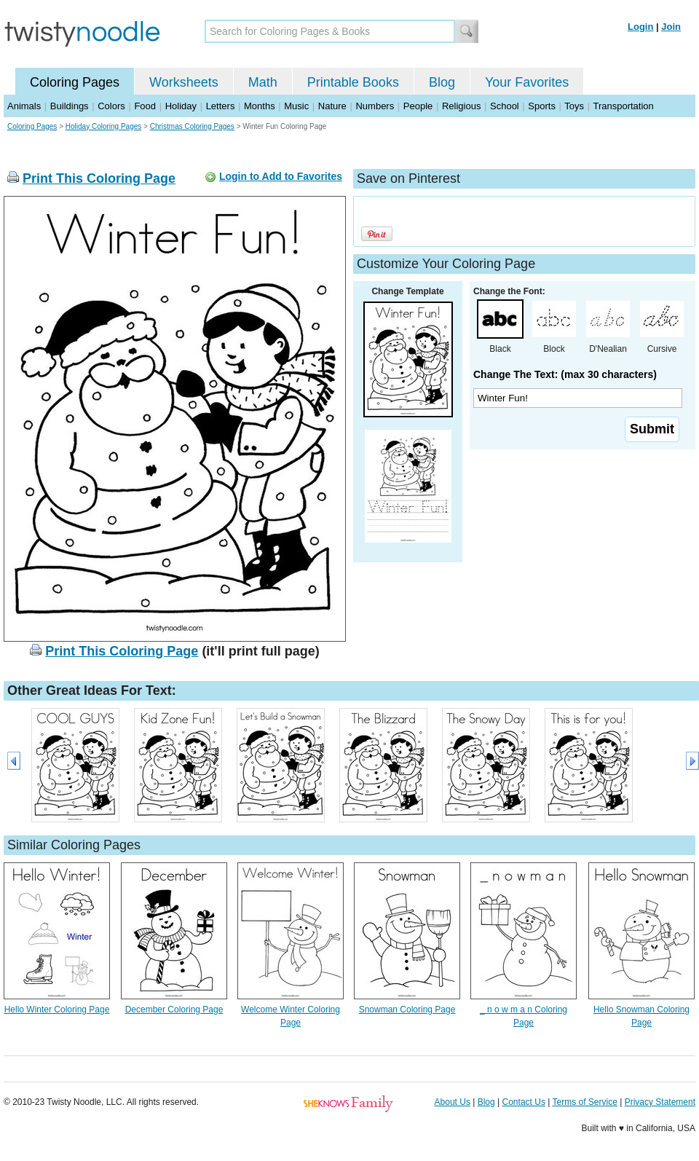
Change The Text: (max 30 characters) (565, 374)
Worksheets (183, 82)
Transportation (623, 106)
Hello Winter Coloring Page (57, 1009)
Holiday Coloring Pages (104, 126)
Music (296, 106)
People (418, 106)
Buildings (69, 106)
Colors (111, 106)
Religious (461, 106)
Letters (220, 106)
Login (640, 26)
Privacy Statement (660, 1102)
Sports (542, 106)
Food (145, 106)
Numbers (374, 106)
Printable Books (353, 82)
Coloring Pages (74, 82)
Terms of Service (584, 1102)
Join (671, 26)
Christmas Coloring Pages (192, 126)
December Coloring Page (174, 1009)
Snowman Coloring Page (407, 1009)
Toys (574, 106)
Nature (332, 106)
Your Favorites (527, 82)
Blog (442, 82)
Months (259, 106)
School (504, 106)
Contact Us (523, 1102)
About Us (452, 1102)
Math (262, 82)
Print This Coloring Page (99, 178)
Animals (24, 106)
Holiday (181, 106)
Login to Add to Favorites (280, 176)
